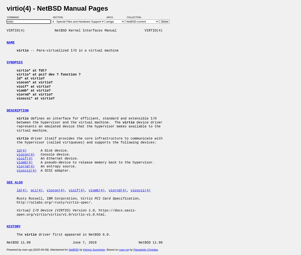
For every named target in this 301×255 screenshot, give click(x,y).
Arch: (112, 17)
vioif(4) (25, 158)
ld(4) (22, 150)
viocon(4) (26, 154)
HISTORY (14, 226)
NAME (11, 42)
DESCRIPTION (18, 110)
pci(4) (37, 190)
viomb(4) (25, 162)
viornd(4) (26, 166)
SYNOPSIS (15, 62)
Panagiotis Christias (145, 249)
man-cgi (124, 249)
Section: (59, 17)
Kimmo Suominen (94, 249)
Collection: (134, 17)
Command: (14, 17)
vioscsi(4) (27, 170)
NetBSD (74, 249)
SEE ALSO (15, 182)
